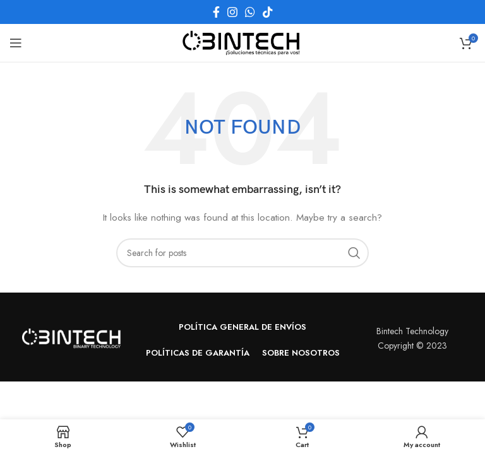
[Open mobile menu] (15, 42)
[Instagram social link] (232, 12)
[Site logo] (242, 41)
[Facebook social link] (216, 12)
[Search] (242, 252)
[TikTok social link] (268, 12)
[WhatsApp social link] (250, 12)
